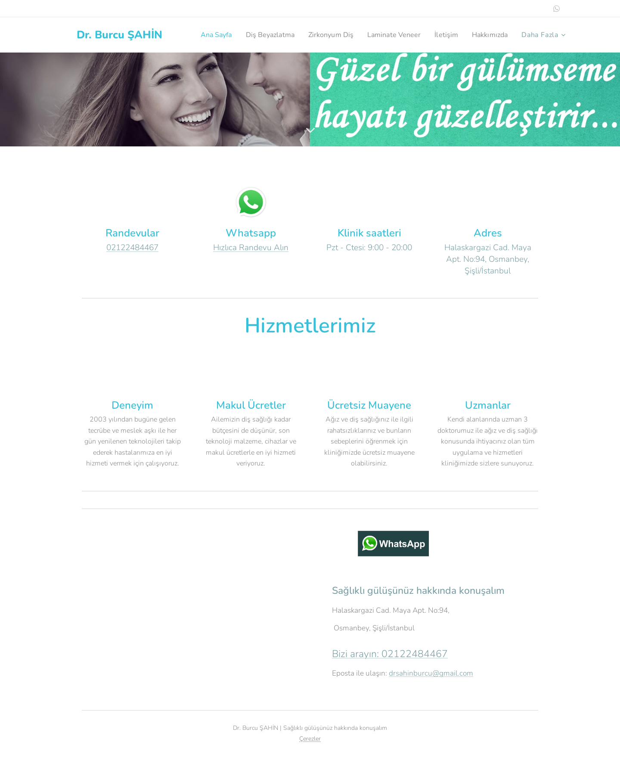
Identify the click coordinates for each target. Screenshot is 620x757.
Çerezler (310, 739)
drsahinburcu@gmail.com (431, 673)
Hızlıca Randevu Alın (250, 247)
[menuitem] (250, 35)
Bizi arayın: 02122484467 (390, 654)
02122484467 (132, 247)
